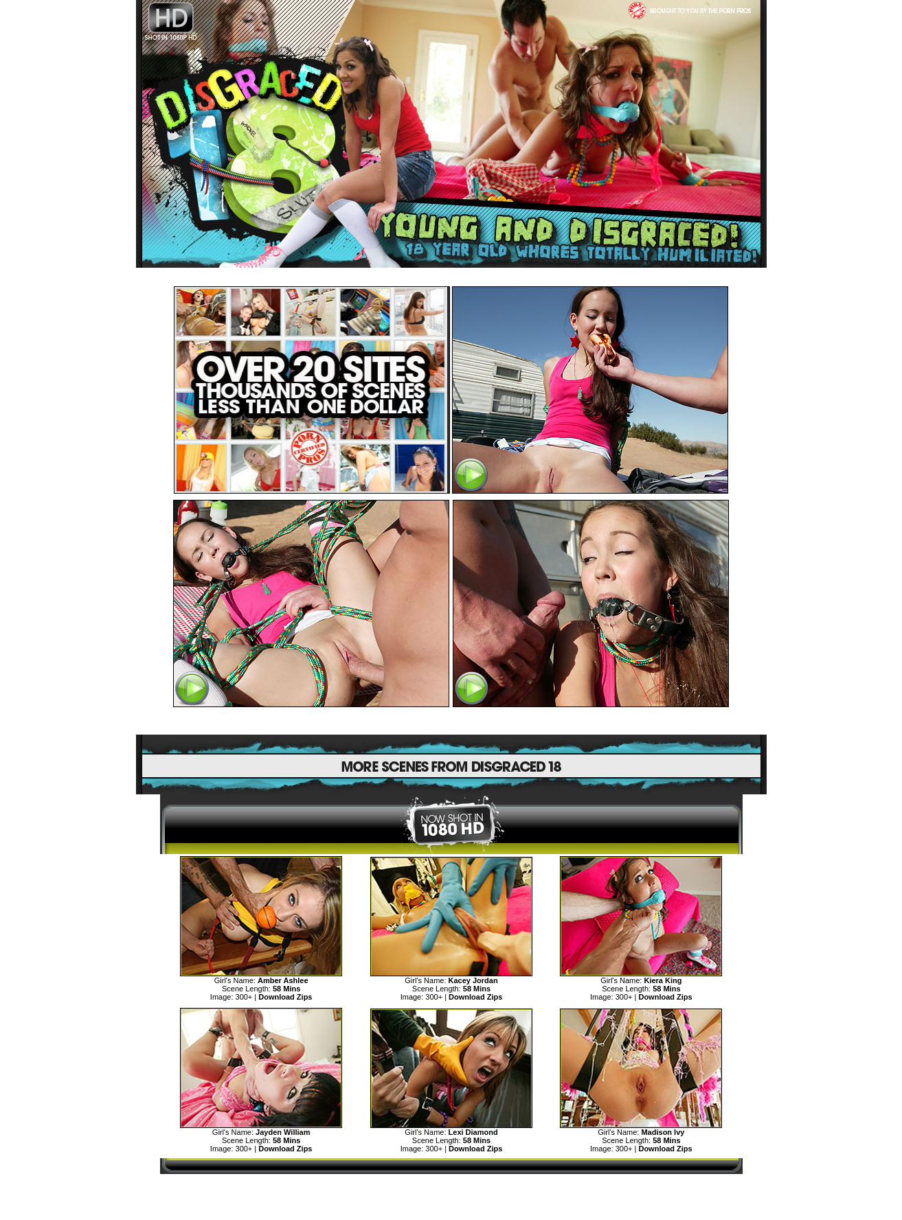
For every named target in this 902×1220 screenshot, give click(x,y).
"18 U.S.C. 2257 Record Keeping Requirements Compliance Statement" (451, 1210)
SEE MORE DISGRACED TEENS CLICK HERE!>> (451, 721)
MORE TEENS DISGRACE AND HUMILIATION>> (450, 1186)
